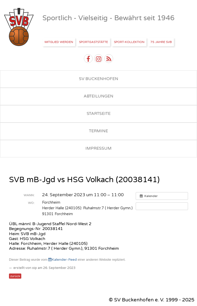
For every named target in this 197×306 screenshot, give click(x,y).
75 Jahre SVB (161, 42)
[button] (162, 206)
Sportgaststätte (93, 42)
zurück (15, 276)
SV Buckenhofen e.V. (19, 27)
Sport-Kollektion (129, 42)
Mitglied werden (59, 42)
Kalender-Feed (62, 259)
